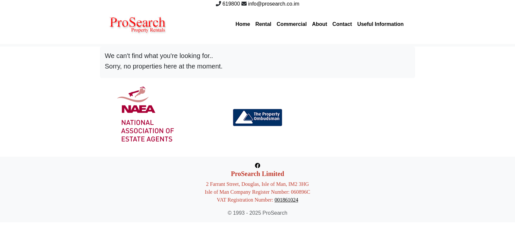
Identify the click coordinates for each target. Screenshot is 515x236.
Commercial (292, 24)
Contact (342, 24)
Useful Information (380, 24)
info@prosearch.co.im (273, 4)
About (319, 24)
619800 (231, 4)
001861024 (286, 200)
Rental (263, 24)
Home (242, 24)
